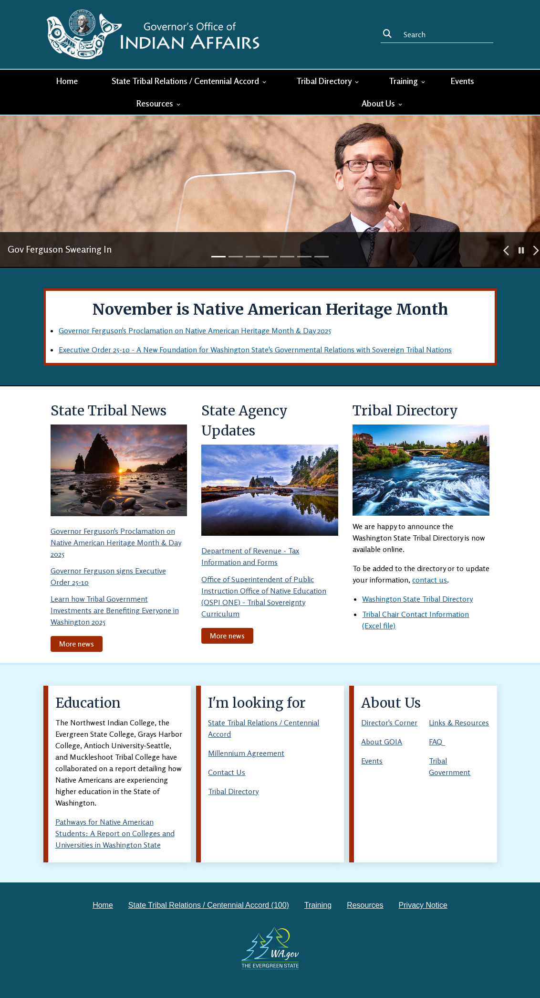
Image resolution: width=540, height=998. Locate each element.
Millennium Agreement (246, 753)
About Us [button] (383, 103)
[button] (506, 250)
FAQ (435, 741)
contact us (429, 579)
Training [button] (407, 80)
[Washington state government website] (270, 947)
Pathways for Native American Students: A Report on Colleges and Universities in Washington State (115, 833)
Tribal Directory (233, 791)
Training (318, 905)
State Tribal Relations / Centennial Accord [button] (190, 80)
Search (389, 34)
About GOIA (381, 741)
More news (76, 643)
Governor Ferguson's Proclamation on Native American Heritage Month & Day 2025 (195, 330)
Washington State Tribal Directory (417, 599)
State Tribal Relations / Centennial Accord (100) (208, 905)
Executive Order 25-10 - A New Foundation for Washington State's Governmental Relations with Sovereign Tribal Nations (255, 349)
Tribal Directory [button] (328, 80)
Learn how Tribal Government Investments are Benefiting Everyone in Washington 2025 (115, 610)
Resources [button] (159, 103)
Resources (365, 905)
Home (67, 80)
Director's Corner (389, 722)
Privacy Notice (423, 905)
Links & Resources (459, 722)
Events (462, 80)
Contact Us (226, 772)
